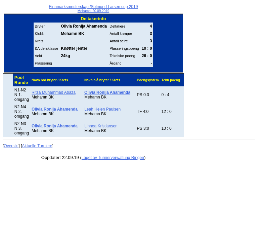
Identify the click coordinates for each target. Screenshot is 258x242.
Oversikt (11, 146)
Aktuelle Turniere (37, 146)
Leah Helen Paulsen (102, 109)
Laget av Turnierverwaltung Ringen (113, 157)
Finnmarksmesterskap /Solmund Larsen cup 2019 (93, 8)
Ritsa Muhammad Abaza (54, 92)
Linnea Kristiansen (101, 126)
